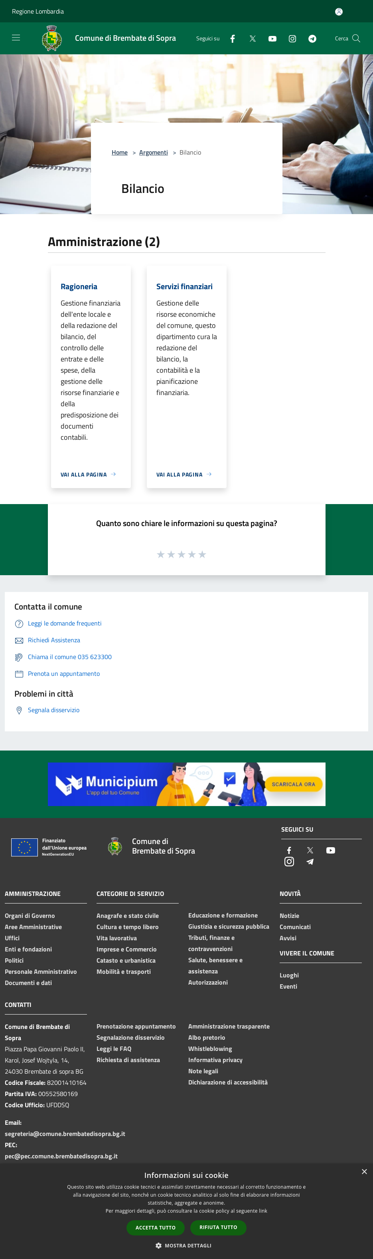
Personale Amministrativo (41, 971)
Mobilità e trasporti (124, 971)
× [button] (364, 1172)
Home (120, 152)
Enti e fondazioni (28, 949)
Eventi (288, 986)
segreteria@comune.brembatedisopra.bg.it (65, 1133)
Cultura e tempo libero (128, 926)
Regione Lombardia (38, 11)
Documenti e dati (28, 982)
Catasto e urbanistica (126, 960)
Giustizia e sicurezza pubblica (228, 926)
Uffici (12, 938)
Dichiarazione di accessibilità (228, 1082)
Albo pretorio (206, 1037)
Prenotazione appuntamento (136, 1026)
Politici (14, 960)
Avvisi (288, 938)
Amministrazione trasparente (229, 1026)
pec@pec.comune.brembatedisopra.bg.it (61, 1156)
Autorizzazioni (208, 982)
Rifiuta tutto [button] (218, 1227)
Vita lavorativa (117, 938)
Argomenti (153, 152)
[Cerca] (356, 38)
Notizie (289, 915)
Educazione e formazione (223, 915)
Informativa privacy (215, 1059)
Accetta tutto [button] (156, 1227)
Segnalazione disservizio (131, 1037)
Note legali (203, 1071)
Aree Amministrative (33, 926)
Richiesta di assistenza (128, 1059)
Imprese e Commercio (127, 949)
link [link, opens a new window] (263, 1210)
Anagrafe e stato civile (128, 915)
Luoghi (289, 975)
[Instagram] (289, 38)
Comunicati (295, 926)
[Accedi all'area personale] (339, 12)
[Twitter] (249, 38)
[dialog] (186, 1211)
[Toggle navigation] (16, 37)
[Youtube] (269, 38)
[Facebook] (229, 38)
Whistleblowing (210, 1048)
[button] (187, 1245)
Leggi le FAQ (114, 1048)
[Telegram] (309, 38)
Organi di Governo (30, 915)
